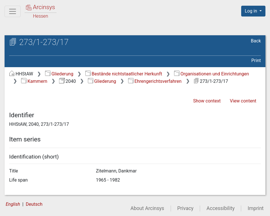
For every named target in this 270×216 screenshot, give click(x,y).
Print (256, 60)
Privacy (185, 208)
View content (243, 101)
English (13, 204)
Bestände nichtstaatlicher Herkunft (123, 74)
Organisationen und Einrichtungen (211, 74)
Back (256, 41)
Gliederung (59, 74)
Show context (207, 101)
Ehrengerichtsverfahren (155, 81)
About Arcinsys (147, 208)
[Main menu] (13, 11)
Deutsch (34, 204)
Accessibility (221, 208)
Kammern (34, 81)
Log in (251, 11)
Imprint (256, 208)
